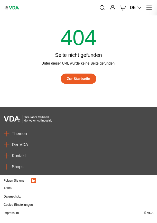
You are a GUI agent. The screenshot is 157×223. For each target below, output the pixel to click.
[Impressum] (56, 213)
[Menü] (149, 8)
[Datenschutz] (56, 196)
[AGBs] (56, 188)
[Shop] (123, 8)
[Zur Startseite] (78, 79)
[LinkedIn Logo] (33, 180)
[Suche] (102, 8)
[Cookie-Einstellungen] (56, 205)
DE (136, 7)
